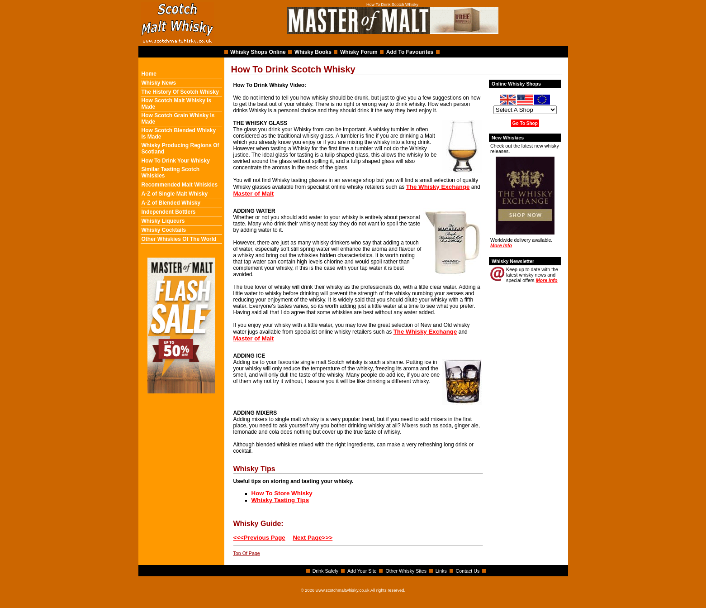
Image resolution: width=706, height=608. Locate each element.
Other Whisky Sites (405, 571)
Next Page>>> (312, 537)
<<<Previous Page (259, 537)
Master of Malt (253, 193)
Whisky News (159, 83)
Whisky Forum (359, 52)
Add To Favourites (409, 52)
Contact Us (468, 571)
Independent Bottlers (169, 212)
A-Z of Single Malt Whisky (175, 194)
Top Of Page (246, 553)
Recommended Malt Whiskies (180, 185)
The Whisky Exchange (438, 186)
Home (149, 74)
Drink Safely (325, 571)
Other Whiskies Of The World (179, 239)
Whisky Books (313, 52)
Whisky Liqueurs (163, 221)
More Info (501, 245)
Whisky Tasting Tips (280, 500)
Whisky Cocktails (164, 230)
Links (441, 571)
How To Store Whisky (282, 493)
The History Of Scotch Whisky (180, 92)
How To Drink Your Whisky (176, 161)
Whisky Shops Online (258, 52)
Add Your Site (362, 571)
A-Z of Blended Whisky (171, 203)
